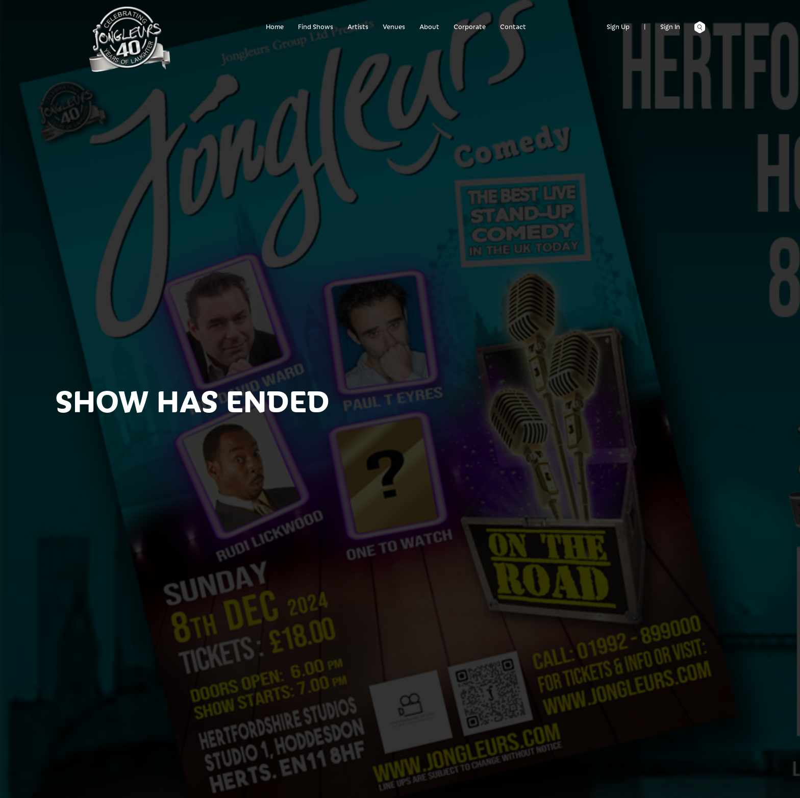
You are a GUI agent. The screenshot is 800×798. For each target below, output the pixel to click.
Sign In (670, 26)
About (429, 26)
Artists (357, 26)
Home (275, 26)
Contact (513, 26)
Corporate (470, 26)
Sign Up (618, 26)
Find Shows (315, 26)
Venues (394, 26)
